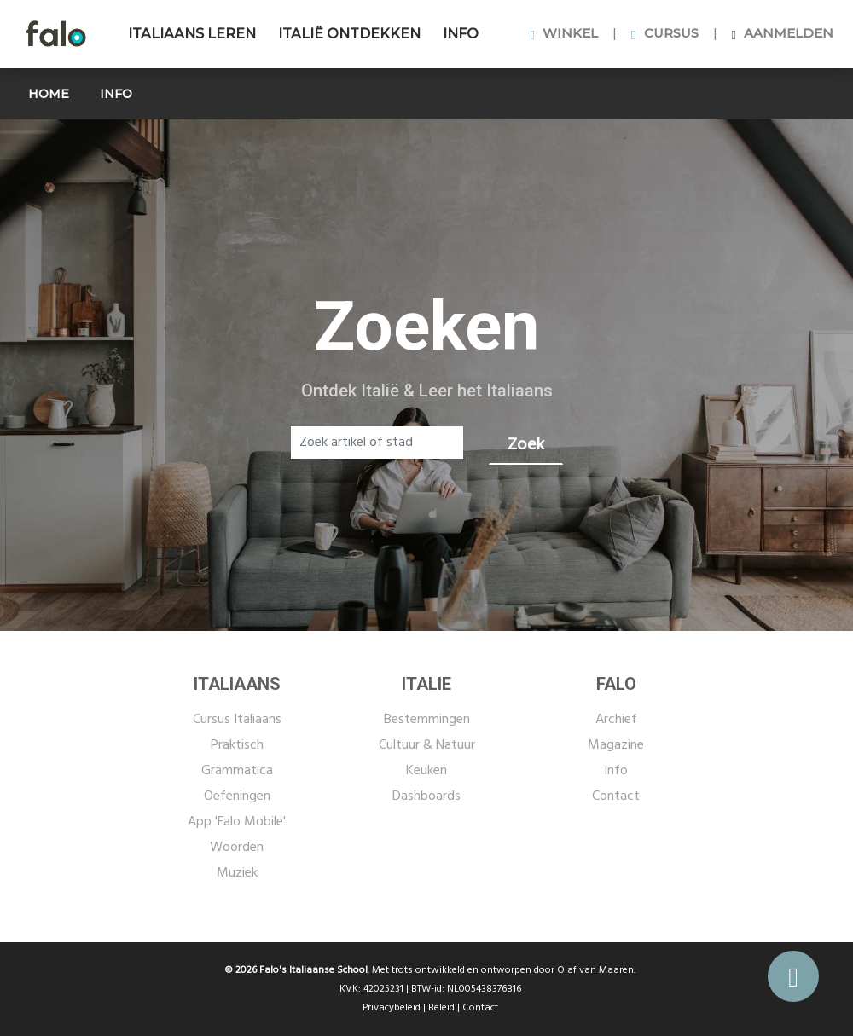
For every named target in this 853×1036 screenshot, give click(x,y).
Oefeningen (237, 796)
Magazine (616, 745)
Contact (616, 796)
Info (616, 771)
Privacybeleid (392, 1007)
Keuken (426, 771)
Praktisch (237, 745)
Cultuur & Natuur (427, 745)
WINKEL (564, 33)
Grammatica (237, 771)
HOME (48, 93)
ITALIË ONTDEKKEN (349, 34)
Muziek (237, 873)
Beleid (441, 1007)
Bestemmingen (427, 720)
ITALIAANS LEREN (192, 34)
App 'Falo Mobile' (237, 822)
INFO (461, 34)
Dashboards (426, 796)
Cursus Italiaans (237, 720)
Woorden (237, 847)
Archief (616, 720)
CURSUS (664, 33)
